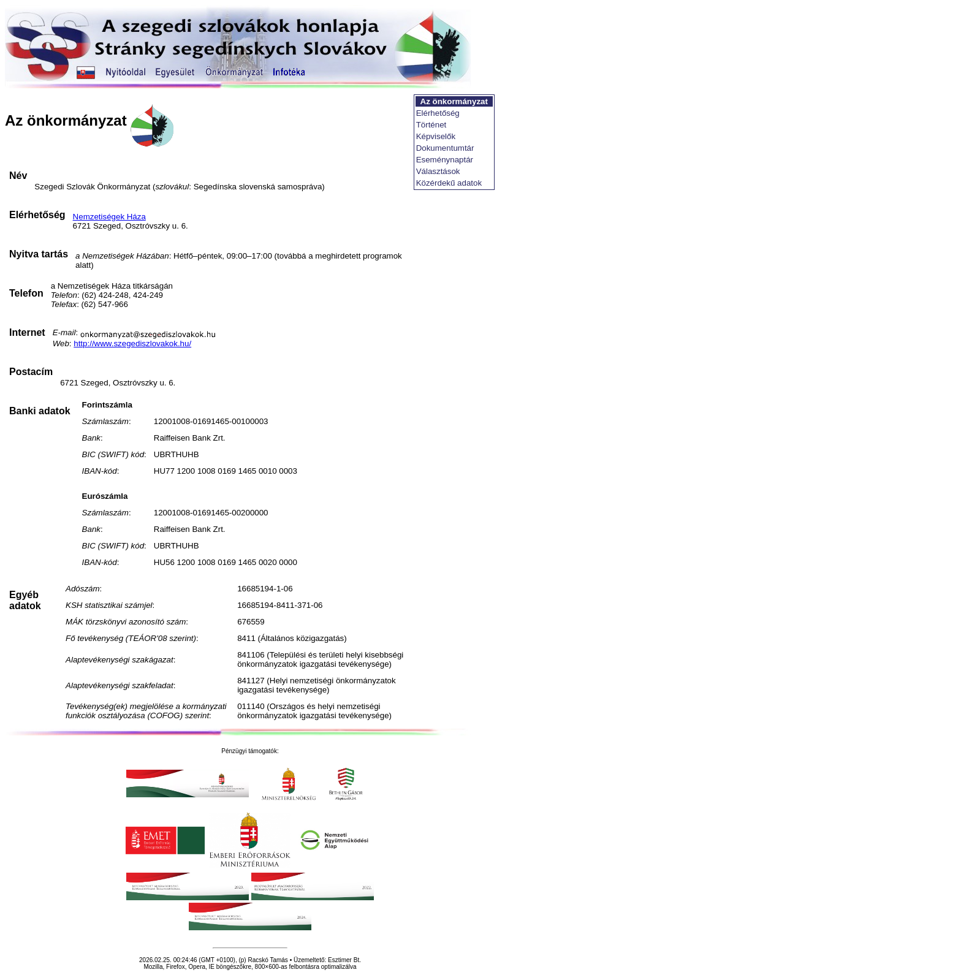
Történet (431, 124)
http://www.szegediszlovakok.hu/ (132, 343)
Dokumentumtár (445, 148)
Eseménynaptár (444, 159)
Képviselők (435, 136)
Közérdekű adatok (449, 183)
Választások (438, 171)
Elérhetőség (438, 113)
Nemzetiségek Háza (109, 216)
